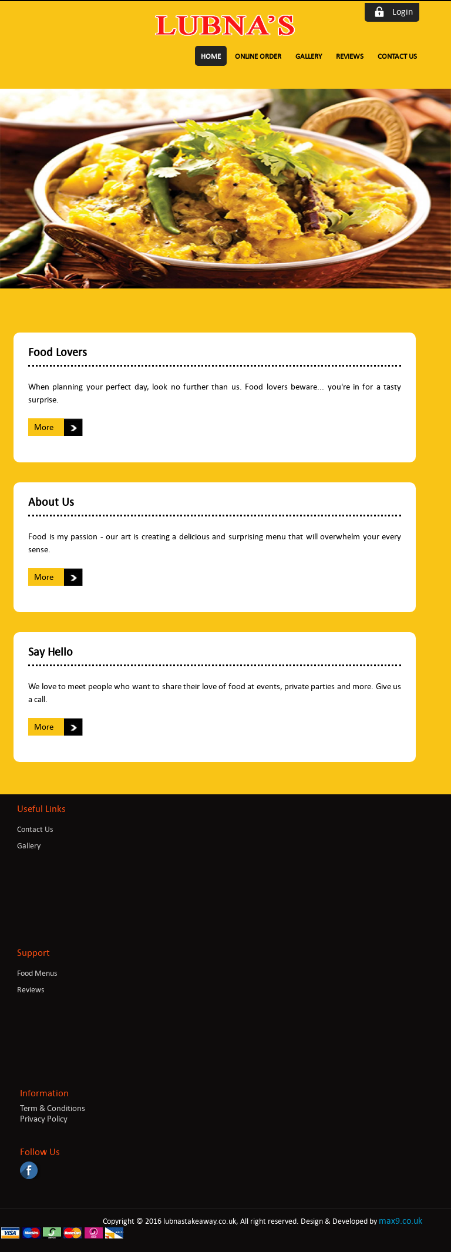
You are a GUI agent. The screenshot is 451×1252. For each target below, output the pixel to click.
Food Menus (37, 973)
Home (211, 56)
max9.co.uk (400, 1220)
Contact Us (397, 56)
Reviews (350, 56)
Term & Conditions (52, 1108)
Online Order (258, 56)
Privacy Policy (44, 1118)
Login (402, 11)
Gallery (308, 56)
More (43, 427)
